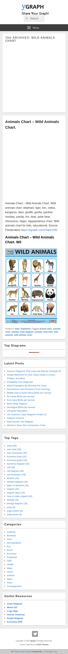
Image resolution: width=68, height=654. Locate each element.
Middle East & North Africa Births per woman (29, 393)
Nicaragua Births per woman (21, 407)
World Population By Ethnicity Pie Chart (26, 385)
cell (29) (11, 467)
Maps (9, 568)
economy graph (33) (17, 460)
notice (10, 572)
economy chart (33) (16, 456)
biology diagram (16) (17, 503)
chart (16, 329)
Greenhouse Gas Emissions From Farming (28, 389)
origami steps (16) (16, 492)
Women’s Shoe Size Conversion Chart (26, 425)
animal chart (45, 329)
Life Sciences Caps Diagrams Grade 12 (26, 414)
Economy (11, 553)
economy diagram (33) (18, 463)
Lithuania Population (17, 411)
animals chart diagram (22, 332)
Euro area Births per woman (21, 400)
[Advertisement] (34, 76)
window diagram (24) (17, 481)
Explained (25, 329)
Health (10, 564)
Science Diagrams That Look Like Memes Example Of (34, 371)
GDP (9, 561)
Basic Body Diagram (17, 403)
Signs (10, 579)
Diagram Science (15, 418)
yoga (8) (11, 507)
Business (11, 535)
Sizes (9, 582)
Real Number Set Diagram (20, 421)
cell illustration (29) (16, 474)
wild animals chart (23, 335)
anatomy (11, 532)
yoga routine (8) (15, 511)
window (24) (13, 478)
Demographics (14, 542)
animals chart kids (44, 332)
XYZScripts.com (50, 652)
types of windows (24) (18, 485)
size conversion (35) (17, 453)
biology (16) (13, 500)
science (11, 575)
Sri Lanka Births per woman (21, 396)
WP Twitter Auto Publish (21, 652)
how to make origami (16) (19, 496)
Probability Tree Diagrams (20, 382)
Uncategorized (14, 586)
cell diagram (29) (15, 471)
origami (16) (13, 489)
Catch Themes (42, 645)
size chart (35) (14, 449)
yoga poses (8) (14, 514)
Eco (9, 546)
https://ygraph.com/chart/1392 (39, 229)
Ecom (10, 550)
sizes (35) (12, 445)
